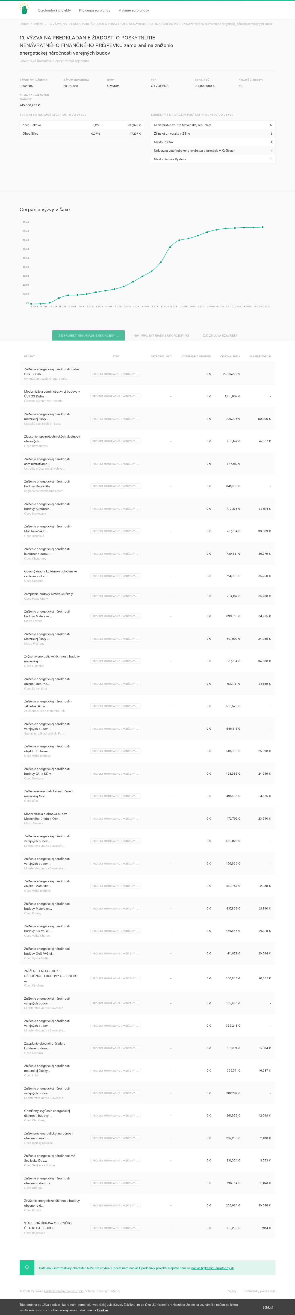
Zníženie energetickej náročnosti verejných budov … (47, 727)
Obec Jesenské (34, 536)
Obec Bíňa (31, 801)
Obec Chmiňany (34, 1121)
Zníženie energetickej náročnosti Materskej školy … (47, 637)
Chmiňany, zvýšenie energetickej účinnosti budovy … (47, 1113)
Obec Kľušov (32, 1210)
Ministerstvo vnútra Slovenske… (45, 846)
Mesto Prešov (164, 141)
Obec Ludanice (34, 666)
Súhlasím (269, 1307)
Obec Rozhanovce (36, 446)
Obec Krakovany (35, 514)
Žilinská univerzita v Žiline (172, 133)
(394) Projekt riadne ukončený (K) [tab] (161, 335)
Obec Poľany (32, 914)
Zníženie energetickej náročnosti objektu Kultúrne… (47, 749)
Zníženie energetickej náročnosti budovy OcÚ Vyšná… (47, 951)
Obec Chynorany (35, 559)
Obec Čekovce (34, 779)
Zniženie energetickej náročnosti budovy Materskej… (47, 906)
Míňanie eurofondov (133, 10)
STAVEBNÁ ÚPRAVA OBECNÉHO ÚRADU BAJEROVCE (48, 1226)
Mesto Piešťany (34, 644)
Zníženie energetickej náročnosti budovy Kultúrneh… (47, 507)
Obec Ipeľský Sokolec (38, 1143)
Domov (24, 23)
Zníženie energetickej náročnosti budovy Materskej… (47, 614)
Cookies (103, 1310)
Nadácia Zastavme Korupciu (64, 1290)
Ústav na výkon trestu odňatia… (44, 401)
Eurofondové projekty (54, 10)
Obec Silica (30, 133)
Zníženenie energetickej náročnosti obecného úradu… (48, 1136)
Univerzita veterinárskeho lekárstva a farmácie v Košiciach (194, 150)
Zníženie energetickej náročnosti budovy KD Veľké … (47, 929)
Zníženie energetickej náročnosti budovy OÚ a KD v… (47, 771)
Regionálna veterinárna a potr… (44, 491)
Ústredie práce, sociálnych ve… (44, 469)
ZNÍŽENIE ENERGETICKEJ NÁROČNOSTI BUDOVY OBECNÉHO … (51, 976)
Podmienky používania (259, 1290)
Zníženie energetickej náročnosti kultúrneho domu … (47, 552)
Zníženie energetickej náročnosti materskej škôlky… (47, 1068)
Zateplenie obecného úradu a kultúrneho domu (44, 1046)
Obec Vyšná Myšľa (36, 959)
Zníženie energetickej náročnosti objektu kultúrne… (47, 682)
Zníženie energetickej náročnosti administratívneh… (47, 462)
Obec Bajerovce (34, 1233)
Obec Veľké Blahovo (37, 756)
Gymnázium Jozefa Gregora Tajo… (46, 379)
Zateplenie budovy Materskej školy (48, 594)
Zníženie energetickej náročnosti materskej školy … (47, 417)
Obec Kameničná (35, 689)
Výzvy (232, 1290)
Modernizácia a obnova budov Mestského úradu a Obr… (45, 816)
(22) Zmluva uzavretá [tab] (223, 335)
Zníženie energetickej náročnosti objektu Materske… (47, 884)
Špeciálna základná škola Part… (45, 734)
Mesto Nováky (33, 824)
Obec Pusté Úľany (36, 599)
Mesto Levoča (33, 621)
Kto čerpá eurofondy (94, 10)
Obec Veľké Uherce (37, 936)
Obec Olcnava (33, 1053)
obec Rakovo (32, 124)
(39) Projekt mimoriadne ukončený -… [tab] (85, 335)
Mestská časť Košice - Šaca (42, 424)
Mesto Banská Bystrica (170, 159)
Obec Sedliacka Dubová (40, 1166)
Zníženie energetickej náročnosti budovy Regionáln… (47, 484)
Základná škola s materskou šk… (45, 711)
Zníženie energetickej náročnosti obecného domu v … (47, 1181)
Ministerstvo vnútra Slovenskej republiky (182, 124)
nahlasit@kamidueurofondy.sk (212, 1267)
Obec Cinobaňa (34, 986)
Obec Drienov (33, 1188)
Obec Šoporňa (33, 581)
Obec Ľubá (31, 1076)
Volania (38, 23)
